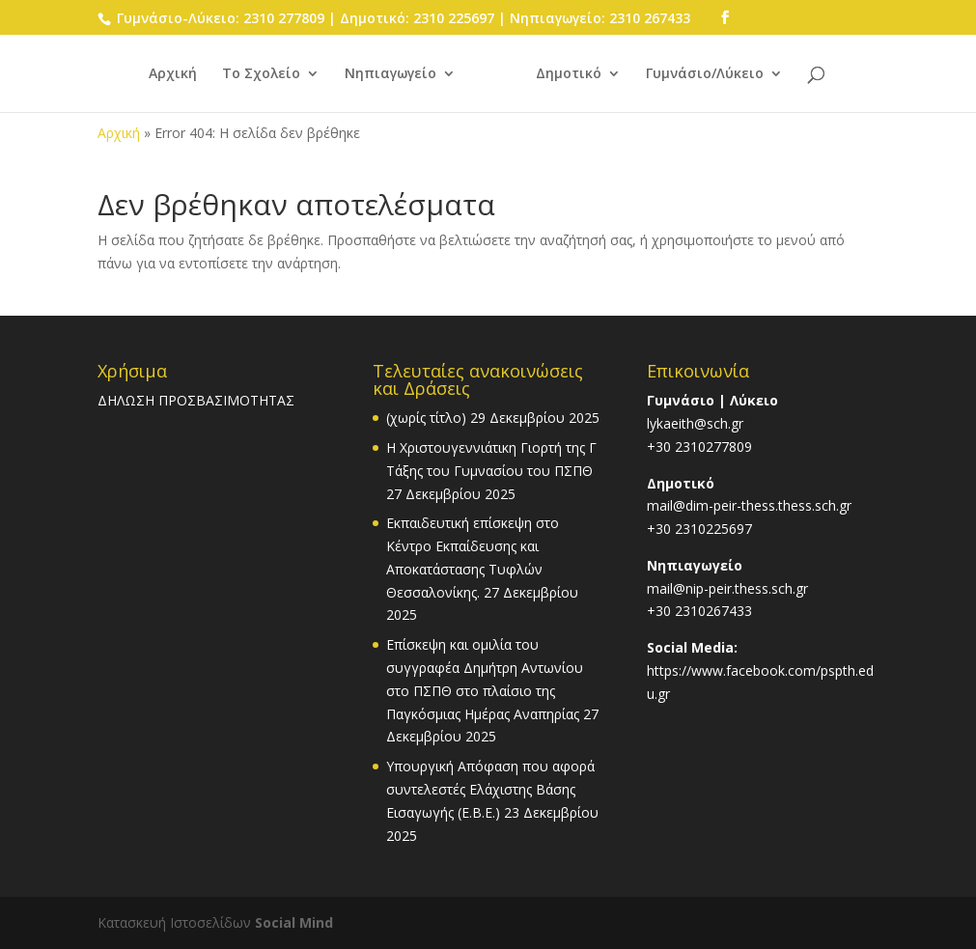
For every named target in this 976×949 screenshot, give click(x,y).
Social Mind (294, 922)
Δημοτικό (568, 74)
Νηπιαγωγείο (390, 74)
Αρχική (173, 74)
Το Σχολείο (261, 74)
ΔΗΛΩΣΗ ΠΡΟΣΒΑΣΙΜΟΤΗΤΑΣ (196, 400)
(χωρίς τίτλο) (426, 417)
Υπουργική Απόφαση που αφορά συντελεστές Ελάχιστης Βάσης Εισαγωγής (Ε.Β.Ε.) (490, 789)
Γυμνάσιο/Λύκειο (705, 74)
